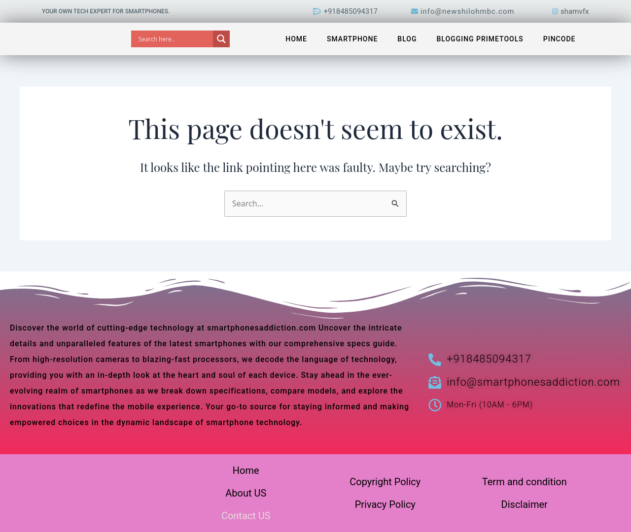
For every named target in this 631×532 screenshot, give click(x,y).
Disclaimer (524, 504)
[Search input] (174, 39)
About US (245, 493)
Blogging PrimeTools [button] (480, 39)
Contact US (246, 516)
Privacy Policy (385, 504)
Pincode (559, 39)
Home (296, 39)
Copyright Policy (385, 482)
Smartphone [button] (352, 39)
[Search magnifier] (221, 39)
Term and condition (524, 482)
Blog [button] (407, 39)
